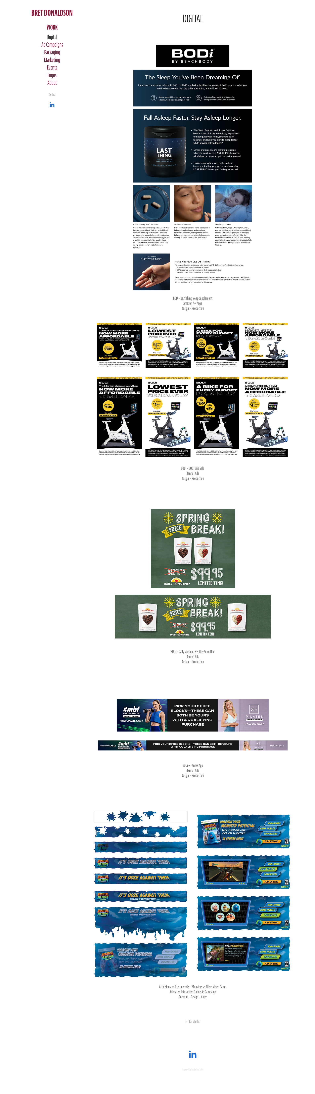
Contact (52, 94)
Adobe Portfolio (197, 1069)
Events (52, 67)
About (52, 83)
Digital (52, 37)
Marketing (52, 60)
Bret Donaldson (52, 13)
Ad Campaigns (52, 44)
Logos (52, 75)
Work (52, 27)
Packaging (52, 52)
